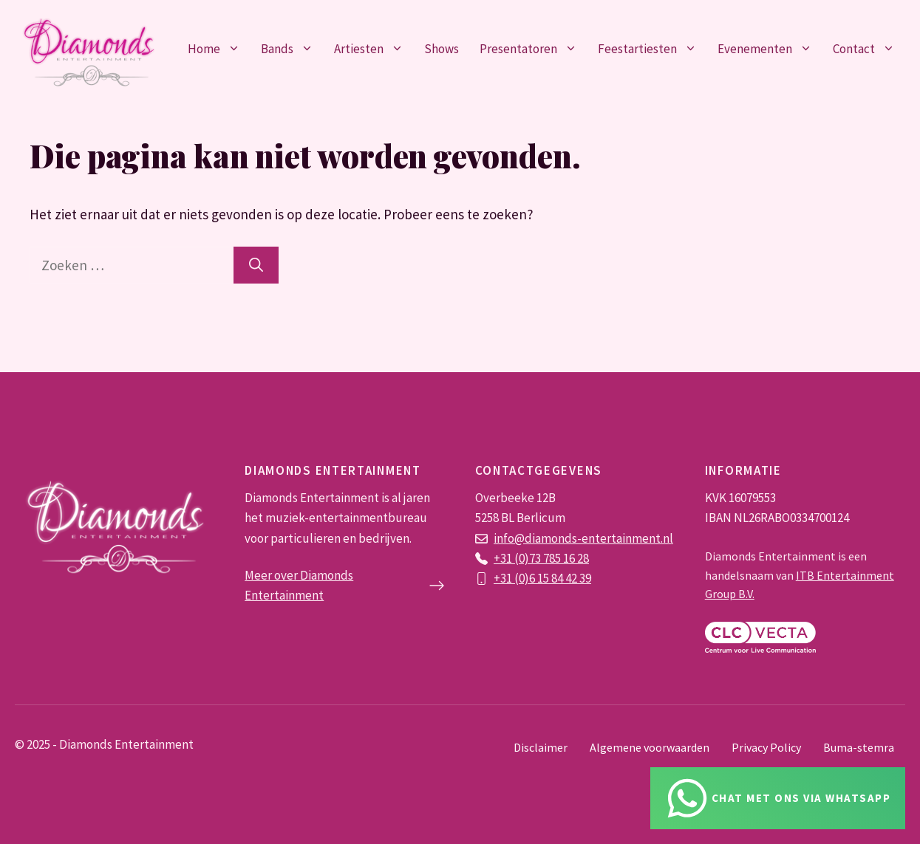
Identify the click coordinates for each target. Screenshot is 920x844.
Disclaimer (541, 747)
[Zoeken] (256, 265)
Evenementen (770, 49)
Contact (869, 49)
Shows (441, 49)
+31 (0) (511, 578)
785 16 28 (566, 558)
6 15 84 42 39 (560, 578)
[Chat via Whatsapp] (778, 798)
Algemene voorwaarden (649, 747)
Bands (292, 49)
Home (219, 49)
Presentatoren (533, 49)
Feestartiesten (652, 49)
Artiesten (374, 49)
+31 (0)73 (518, 558)
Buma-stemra (858, 747)
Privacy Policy (766, 747)
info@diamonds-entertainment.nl (583, 538)
